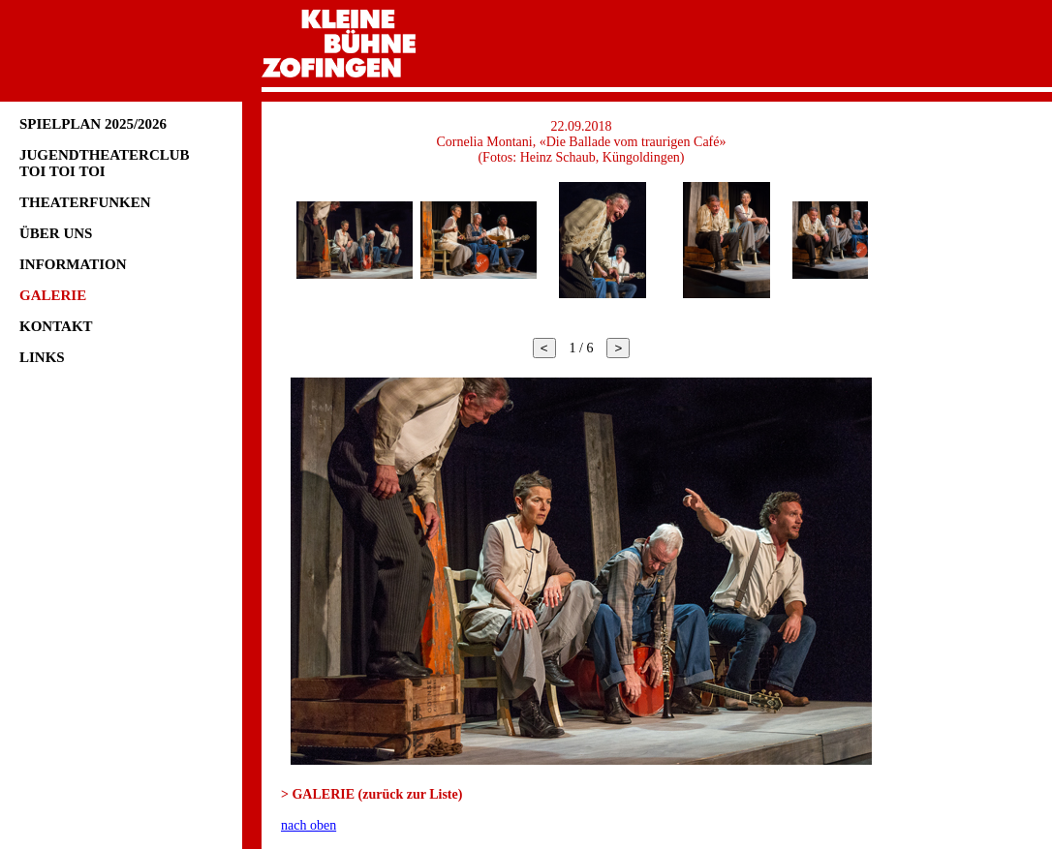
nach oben (308, 825)
